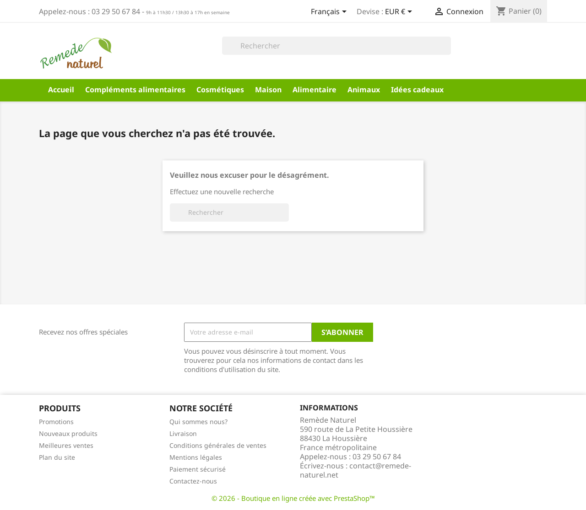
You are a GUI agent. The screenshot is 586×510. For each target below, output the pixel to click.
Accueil (61, 90)
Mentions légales (195, 457)
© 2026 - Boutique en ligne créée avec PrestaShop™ (293, 498)
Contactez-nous (193, 481)
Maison (268, 90)
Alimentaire (314, 90)
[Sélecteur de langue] (330, 12)
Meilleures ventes (66, 445)
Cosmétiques (220, 90)
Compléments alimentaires (135, 90)
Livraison (183, 433)
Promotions (56, 421)
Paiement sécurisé (197, 469)
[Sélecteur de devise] (400, 12)
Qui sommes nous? (198, 421)
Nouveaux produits (68, 433)
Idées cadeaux (417, 90)
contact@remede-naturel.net (355, 470)
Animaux (363, 90)
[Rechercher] (336, 46)
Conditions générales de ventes (217, 445)
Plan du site (57, 457)
